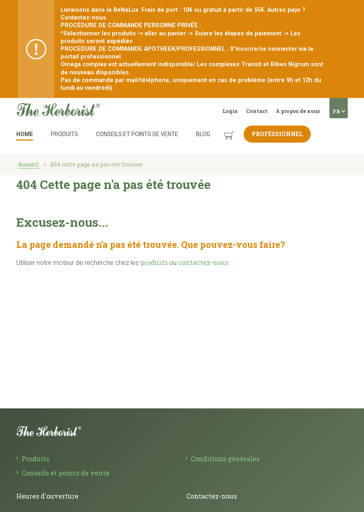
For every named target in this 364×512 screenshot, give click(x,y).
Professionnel (277, 134)
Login (230, 111)
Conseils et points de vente (137, 134)
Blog (203, 134)
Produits (64, 134)
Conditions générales (225, 458)
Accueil (28, 164)
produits (154, 262)
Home (24, 134)
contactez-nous (203, 262)
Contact (257, 111)
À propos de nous (298, 111)
